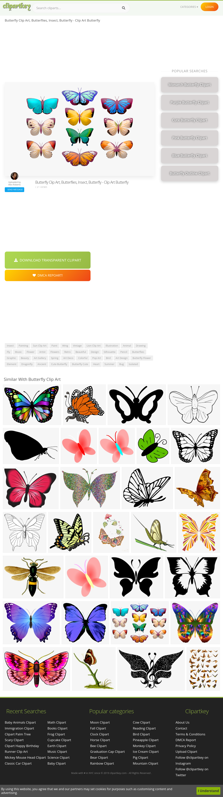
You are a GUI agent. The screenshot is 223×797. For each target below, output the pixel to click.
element (11, 364)
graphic (11, 358)
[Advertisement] (79, 53)
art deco (68, 358)
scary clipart (14, 740)
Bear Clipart (99, 757)
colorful (82, 358)
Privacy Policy (186, 746)
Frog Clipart (56, 734)
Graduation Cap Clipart (107, 751)
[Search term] (81, 8)
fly (8, 352)
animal (127, 345)
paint (54, 345)
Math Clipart (56, 722)
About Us (182, 722)
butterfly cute (80, 364)
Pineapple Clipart (146, 740)
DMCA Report (186, 740)
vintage (77, 345)
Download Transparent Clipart (47, 260)
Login (209, 7)
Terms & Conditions (190, 734)
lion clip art (94, 345)
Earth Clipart (56, 746)
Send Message (14, 189)
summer (109, 364)
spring (54, 358)
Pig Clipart (140, 757)
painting (23, 345)
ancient (42, 364)
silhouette (109, 352)
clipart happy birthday (22, 746)
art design (122, 358)
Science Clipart (58, 757)
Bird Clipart (141, 734)
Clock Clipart (99, 734)
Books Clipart (57, 728)
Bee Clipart (98, 746)
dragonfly (27, 364)
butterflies (138, 352)
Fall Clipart (98, 728)
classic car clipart (18, 763)
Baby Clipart (56, 763)
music (18, 352)
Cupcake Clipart (59, 740)
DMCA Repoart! (48, 275)
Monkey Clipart (144, 746)
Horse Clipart (100, 740)
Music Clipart (57, 751)
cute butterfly (59, 364)
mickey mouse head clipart (25, 757)
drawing (140, 345)
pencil (123, 352)
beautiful (80, 352)
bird (108, 358)
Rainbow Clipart (102, 763)
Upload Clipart (186, 751)
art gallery (40, 358)
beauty (25, 358)
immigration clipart (19, 728)
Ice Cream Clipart (146, 751)
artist (42, 352)
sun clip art (40, 345)
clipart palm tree (18, 734)
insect (10, 345)
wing (65, 345)
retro (67, 352)
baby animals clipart (20, 722)
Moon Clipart (100, 722)
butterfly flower (141, 358)
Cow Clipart (141, 722)
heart (96, 364)
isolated (133, 364)
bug (121, 364)
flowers (55, 352)
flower (30, 352)
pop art (96, 358)
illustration (112, 345)
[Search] (124, 8)
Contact (181, 728)
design (95, 352)
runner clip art (16, 751)
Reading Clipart (144, 728)
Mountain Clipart (145, 763)
